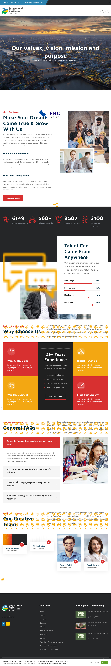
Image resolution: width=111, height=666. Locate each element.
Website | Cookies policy (49, 650)
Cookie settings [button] (94, 662)
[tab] (31, 442)
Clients (42, 627)
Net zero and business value (97, 622)
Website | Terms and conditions (51, 642)
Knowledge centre (46, 631)
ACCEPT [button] (104, 662)
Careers (43, 638)
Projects (43, 623)
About (42, 61)
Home (35, 61)
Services (43, 619)
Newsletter (44, 634)
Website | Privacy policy (48, 646)
